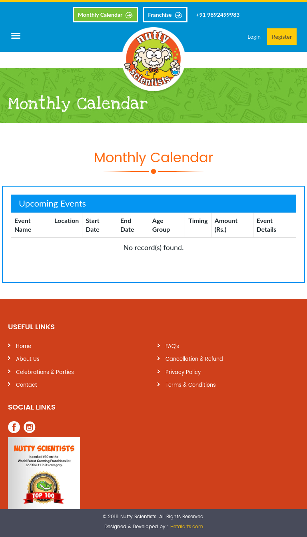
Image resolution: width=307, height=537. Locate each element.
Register (282, 36)
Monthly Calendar (100, 14)
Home (23, 346)
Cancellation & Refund (194, 359)
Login (254, 36)
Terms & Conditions (190, 385)
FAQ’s (172, 346)
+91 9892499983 (218, 14)
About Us (28, 359)
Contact (26, 385)
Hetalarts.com (186, 527)
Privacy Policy (183, 372)
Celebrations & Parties (45, 372)
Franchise (159, 14)
